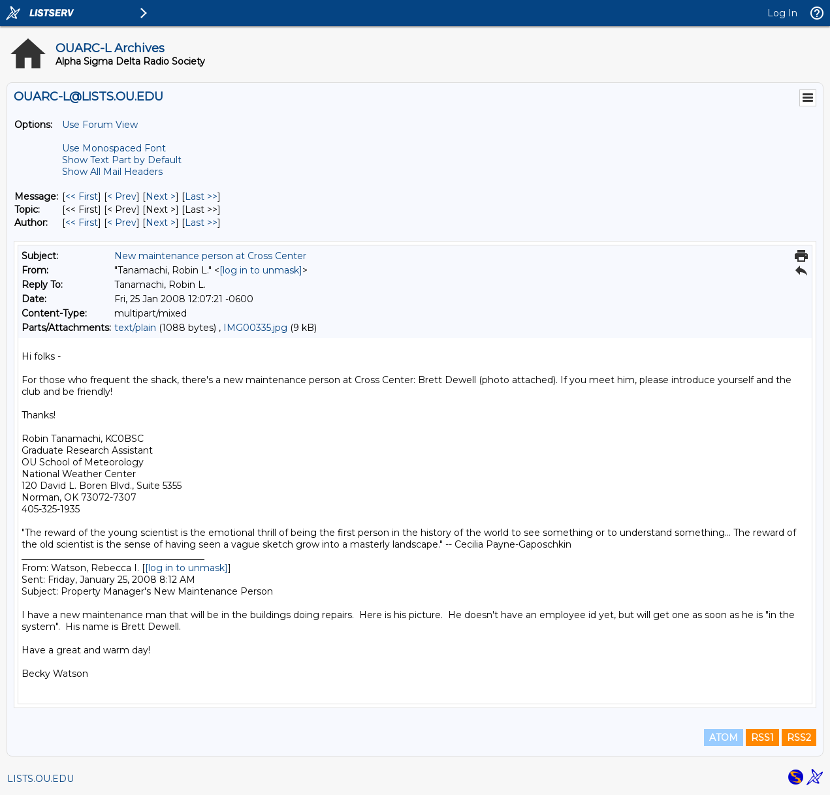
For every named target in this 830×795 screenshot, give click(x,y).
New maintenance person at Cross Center (210, 256)
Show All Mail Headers (112, 172)
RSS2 (799, 737)
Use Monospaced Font (114, 148)
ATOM (723, 737)
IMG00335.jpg (255, 328)
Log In (782, 13)
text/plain (135, 328)
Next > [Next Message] (161, 196)
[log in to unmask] (260, 270)
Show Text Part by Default (122, 160)
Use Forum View (100, 125)
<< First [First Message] (81, 196)
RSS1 (762, 737)
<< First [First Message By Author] (81, 222)
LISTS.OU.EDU (40, 779)
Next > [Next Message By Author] (161, 222)
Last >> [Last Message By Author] (201, 222)
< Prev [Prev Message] (121, 196)
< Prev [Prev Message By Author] (121, 222)
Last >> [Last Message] (201, 196)
